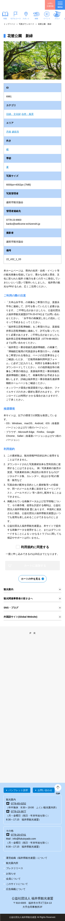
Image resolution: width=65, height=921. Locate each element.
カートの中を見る (30, 578)
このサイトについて (17, 884)
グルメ (57, 19)
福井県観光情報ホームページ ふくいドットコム (19, 5)
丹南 (8, 131)
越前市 (15, 131)
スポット (26, 19)
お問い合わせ (45, 790)
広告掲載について (15, 889)
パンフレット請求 (18, 790)
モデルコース (15, 19)
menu (60, 5)
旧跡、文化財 (13, 114)
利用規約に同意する (35, 547)
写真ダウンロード (26, 24)
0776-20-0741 (18, 834)
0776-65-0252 (18, 803)
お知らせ (11, 873)
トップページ (9, 24)
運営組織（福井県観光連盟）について (26, 857)
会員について (13, 878)
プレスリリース (14, 868)
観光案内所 (12, 863)
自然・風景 (27, 114)
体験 (36, 19)
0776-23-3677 (18, 811)
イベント (46, 19)
